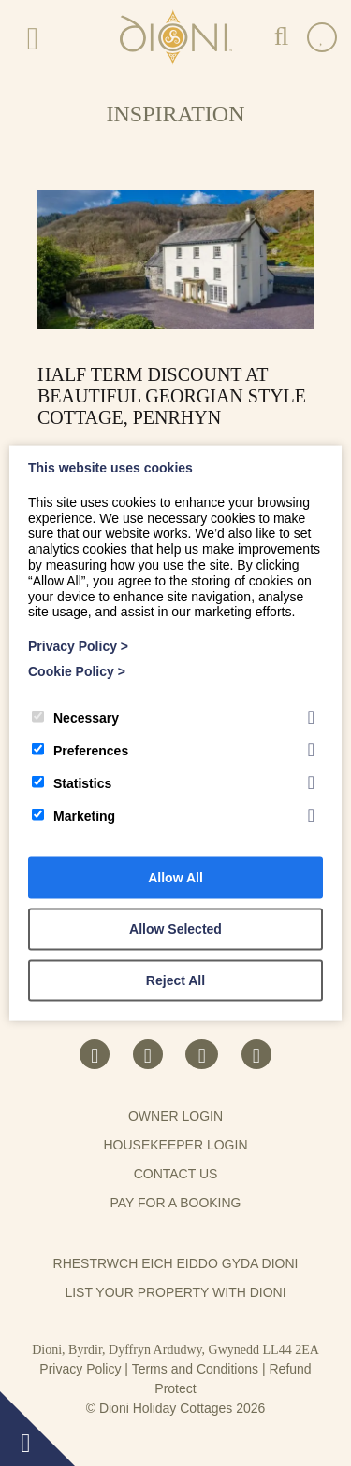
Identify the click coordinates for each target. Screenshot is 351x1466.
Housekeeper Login (175, 1144)
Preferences (80, 749)
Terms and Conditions (195, 1368)
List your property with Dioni (175, 1292)
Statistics (71, 782)
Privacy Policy (80, 1368)
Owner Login (175, 1115)
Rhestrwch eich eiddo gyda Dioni (176, 1263)
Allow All (175, 876)
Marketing (73, 815)
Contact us (176, 1173)
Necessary (75, 717)
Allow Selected (175, 928)
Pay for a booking (175, 1202)
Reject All (175, 979)
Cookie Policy (76, 671)
